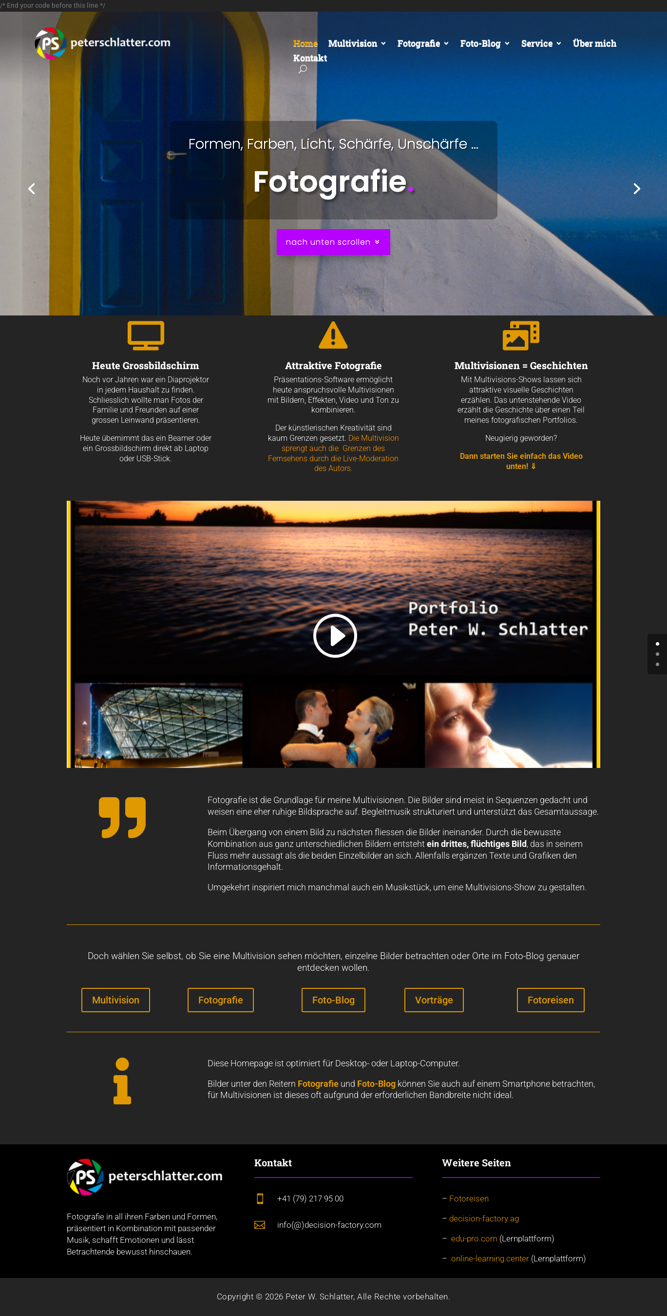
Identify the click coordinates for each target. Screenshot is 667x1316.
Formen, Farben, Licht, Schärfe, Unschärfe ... (333, 144)
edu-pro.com (474, 1238)
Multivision (352, 44)
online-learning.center (490, 1258)
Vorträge (434, 1000)
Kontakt (310, 58)
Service (537, 44)
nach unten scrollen (328, 242)
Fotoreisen (551, 1000)
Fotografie (419, 44)
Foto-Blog (480, 44)
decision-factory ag (484, 1218)
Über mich (594, 44)
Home (305, 44)
